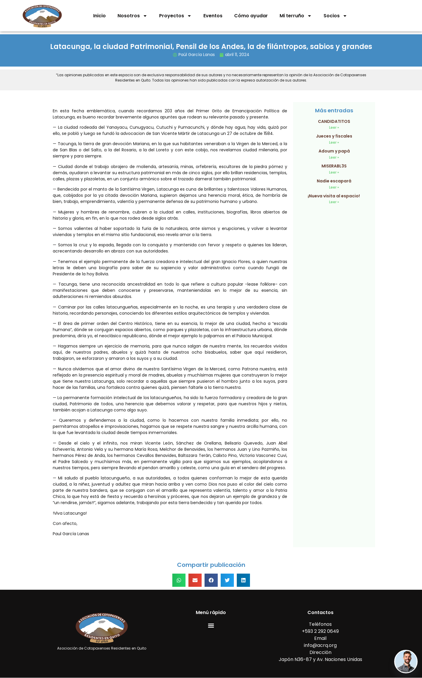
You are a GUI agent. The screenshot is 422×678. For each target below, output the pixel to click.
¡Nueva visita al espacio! (334, 196)
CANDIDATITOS (334, 121)
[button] (179, 580)
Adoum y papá (334, 151)
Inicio (99, 15)
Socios (335, 16)
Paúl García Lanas (196, 54)
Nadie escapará (334, 181)
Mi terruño (296, 16)
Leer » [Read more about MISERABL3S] (334, 172)
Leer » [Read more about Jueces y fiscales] (334, 142)
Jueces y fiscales (334, 136)
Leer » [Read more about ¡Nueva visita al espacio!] (334, 201)
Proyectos (175, 16)
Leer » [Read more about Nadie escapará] (334, 187)
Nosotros (132, 16)
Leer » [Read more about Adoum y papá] (334, 157)
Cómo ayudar (251, 15)
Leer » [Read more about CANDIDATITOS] (334, 127)
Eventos (212, 15)
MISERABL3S (334, 166)
